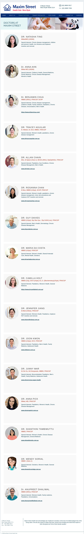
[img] (41, 24)
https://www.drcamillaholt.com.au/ (32, 289)
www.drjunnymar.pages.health (31, 380)
